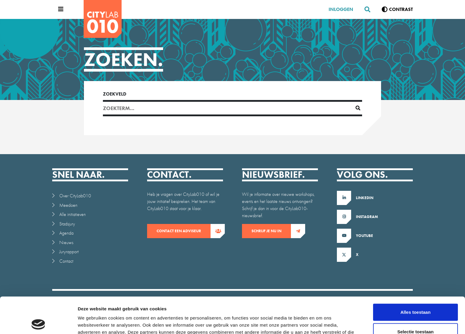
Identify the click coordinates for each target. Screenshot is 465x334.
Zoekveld (114, 94)
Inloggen (341, 9)
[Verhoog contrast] (397, 9)
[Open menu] (59, 9)
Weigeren (415, 314)
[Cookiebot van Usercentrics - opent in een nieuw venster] (38, 322)
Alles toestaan (415, 275)
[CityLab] (103, 19)
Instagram (367, 216)
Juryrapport (69, 252)
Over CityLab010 (75, 196)
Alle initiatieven (72, 214)
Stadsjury (67, 224)
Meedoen (68, 205)
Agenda (66, 233)
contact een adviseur (184, 231)
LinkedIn (364, 197)
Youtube (364, 235)
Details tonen (320, 322)
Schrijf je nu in (271, 231)
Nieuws (66, 242)
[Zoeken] (365, 9)
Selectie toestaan (415, 295)
